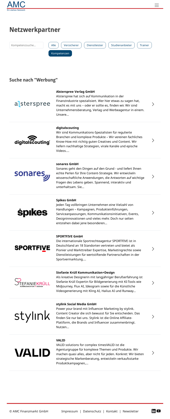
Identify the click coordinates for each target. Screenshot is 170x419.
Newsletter (131, 411)
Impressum (69, 411)
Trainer (144, 45)
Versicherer (71, 45)
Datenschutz (92, 411)
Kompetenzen (60, 53)
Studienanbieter (121, 45)
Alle (53, 45)
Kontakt (112, 411)
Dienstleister (95, 45)
